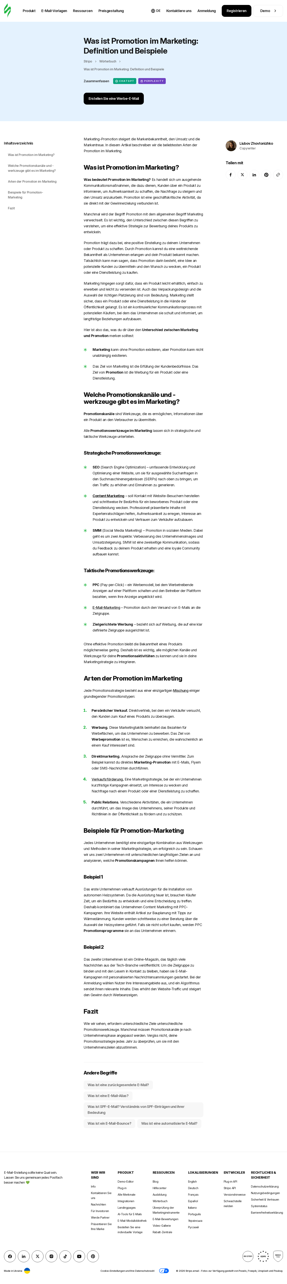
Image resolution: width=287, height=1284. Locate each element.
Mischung (180, 690)
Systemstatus (259, 1206)
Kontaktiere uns (179, 11)
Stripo (88, 61)
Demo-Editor (126, 1181)
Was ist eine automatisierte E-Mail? (169, 1123)
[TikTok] (65, 1256)
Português (194, 1214)
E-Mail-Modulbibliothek (132, 1220)
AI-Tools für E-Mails (130, 1214)
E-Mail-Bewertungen (165, 1219)
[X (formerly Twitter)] (242, 171)
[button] (164, 1270)
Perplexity (152, 81)
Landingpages (127, 1207)
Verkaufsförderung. (108, 779)
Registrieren (236, 11)
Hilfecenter (160, 1188)
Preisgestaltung (111, 11)
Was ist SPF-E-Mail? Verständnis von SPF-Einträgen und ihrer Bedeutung (136, 1110)
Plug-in (122, 1188)
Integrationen (126, 1201)
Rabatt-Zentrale (162, 1232)
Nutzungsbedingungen (265, 1193)
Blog (155, 1181)
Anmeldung (206, 11)
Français (193, 1194)
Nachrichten (98, 1204)
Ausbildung (160, 1194)
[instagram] (51, 1256)
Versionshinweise (235, 1194)
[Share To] (278, 171)
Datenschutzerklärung (264, 1186)
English (192, 1181)
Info (93, 1186)
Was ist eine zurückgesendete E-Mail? (118, 1085)
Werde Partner (100, 1217)
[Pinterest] (266, 171)
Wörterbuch (107, 61)
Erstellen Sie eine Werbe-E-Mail (114, 98)
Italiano (192, 1207)
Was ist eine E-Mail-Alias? (108, 1096)
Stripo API (230, 1188)
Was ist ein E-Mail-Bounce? (109, 1123)
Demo (268, 11)
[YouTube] (79, 1256)
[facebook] (231, 171)
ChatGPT (125, 81)
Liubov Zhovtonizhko (256, 139)
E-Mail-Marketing (106, 607)
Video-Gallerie (162, 1225)
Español (193, 1201)
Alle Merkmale (126, 1194)
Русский (193, 1227)
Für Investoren (100, 1211)
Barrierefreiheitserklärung (267, 1212)
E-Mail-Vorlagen (54, 11)
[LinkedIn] (254, 171)
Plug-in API (230, 1181)
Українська (195, 1220)
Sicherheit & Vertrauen (265, 1199)
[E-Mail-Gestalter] (7, 10)
